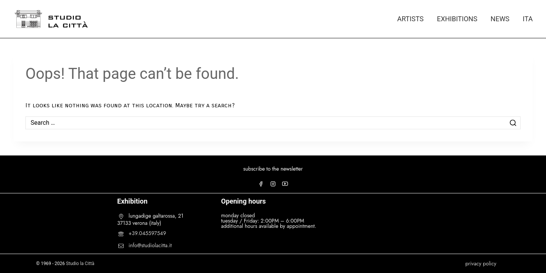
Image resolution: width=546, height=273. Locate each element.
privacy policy (480, 263)
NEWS (500, 19)
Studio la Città (80, 263)
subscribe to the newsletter (273, 169)
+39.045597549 (147, 233)
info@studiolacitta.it (150, 245)
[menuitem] (524, 19)
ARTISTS (410, 19)
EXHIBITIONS (457, 19)
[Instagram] (273, 184)
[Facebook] (261, 184)
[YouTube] (285, 184)
